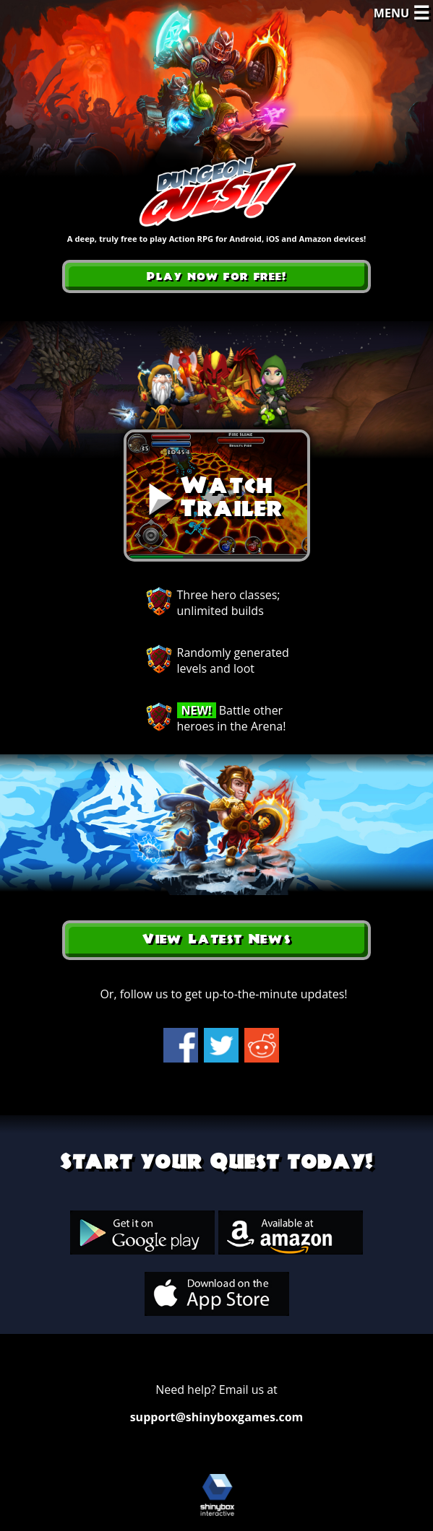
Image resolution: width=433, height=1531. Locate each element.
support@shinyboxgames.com (217, 1417)
